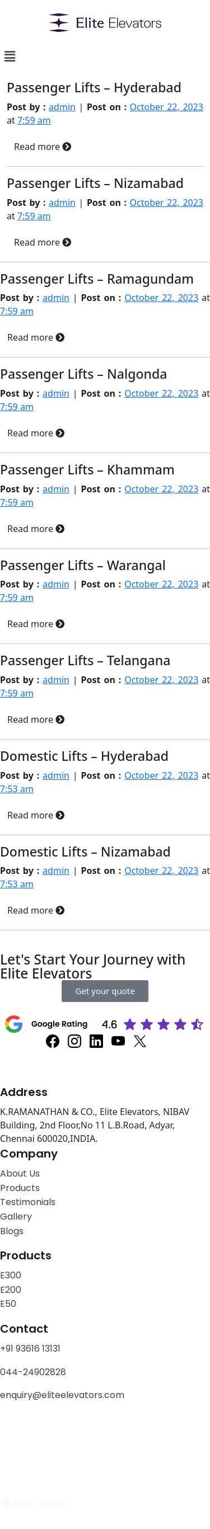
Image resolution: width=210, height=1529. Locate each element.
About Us (20, 1173)
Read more (42, 146)
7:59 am (34, 120)
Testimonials (27, 1202)
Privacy (16, 1432)
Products (20, 1188)
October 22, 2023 (166, 107)
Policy (54, 1432)
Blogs (12, 1231)
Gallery (16, 1216)
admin (62, 107)
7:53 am (17, 789)
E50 (8, 1303)
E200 (10, 1289)
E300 (10, 1275)
